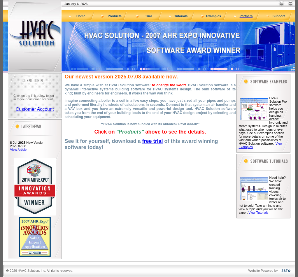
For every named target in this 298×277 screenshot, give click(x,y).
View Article (18, 149)
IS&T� (286, 270)
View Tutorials (258, 212)
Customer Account (35, 109)
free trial (152, 141)
